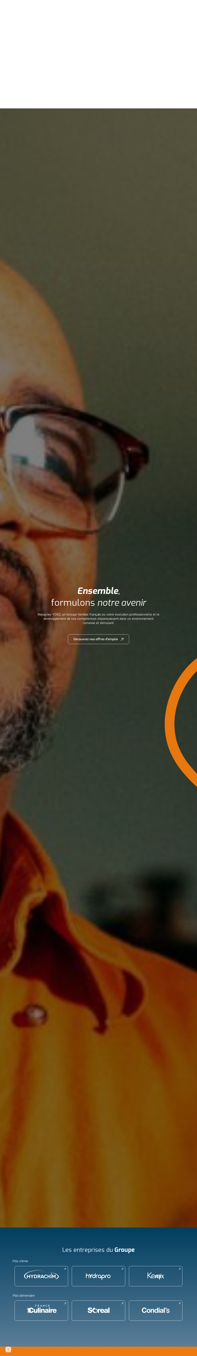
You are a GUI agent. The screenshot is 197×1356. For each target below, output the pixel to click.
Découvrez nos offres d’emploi (96, 639)
